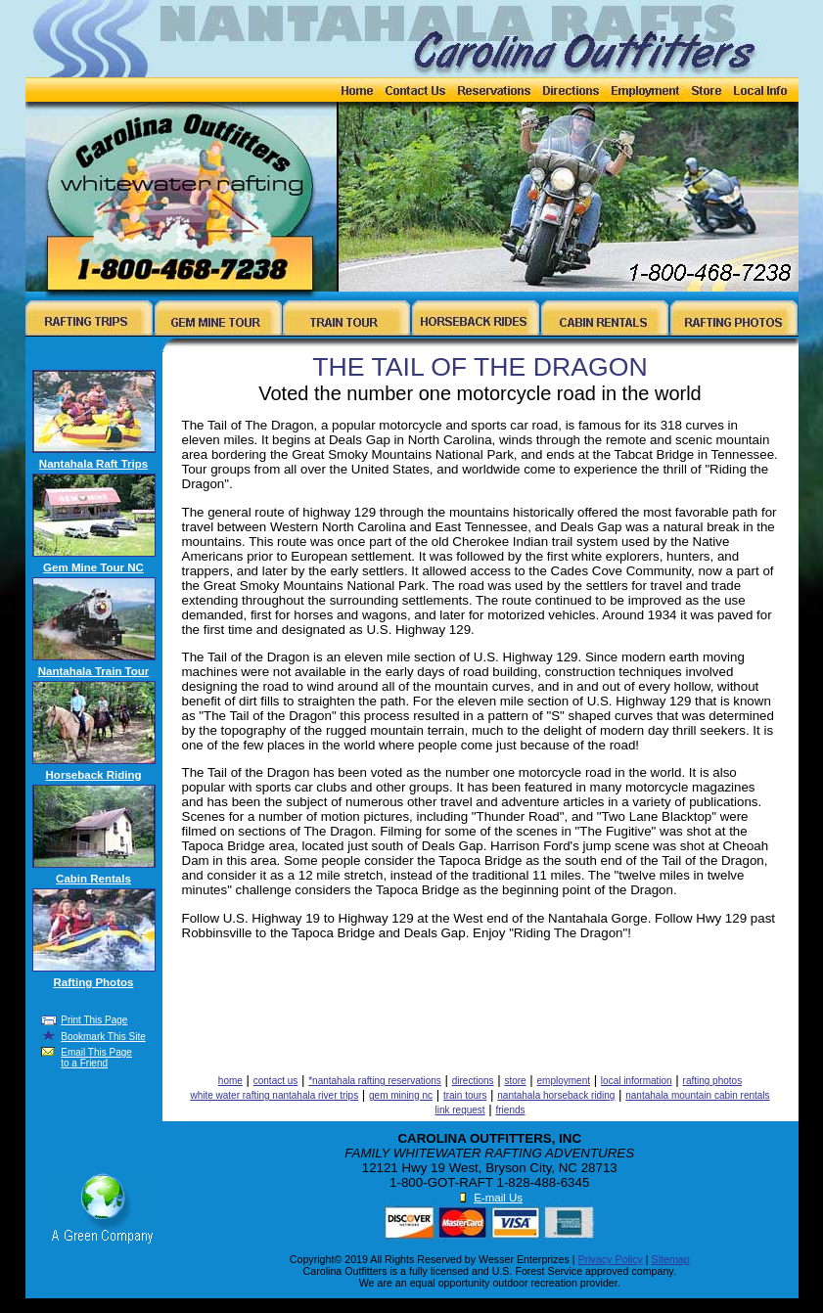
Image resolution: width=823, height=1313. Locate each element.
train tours (464, 1095)
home (230, 1080)
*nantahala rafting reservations (374, 1080)
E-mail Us (498, 1197)
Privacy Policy (610, 1259)
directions (473, 1080)
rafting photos (713, 1080)
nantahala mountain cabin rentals (697, 1095)
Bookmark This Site (103, 1036)
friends (511, 1110)
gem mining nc (401, 1095)
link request (459, 1110)
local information (636, 1080)
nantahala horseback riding (556, 1095)
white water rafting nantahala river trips (274, 1095)
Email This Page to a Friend (96, 1057)
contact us (275, 1080)
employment (563, 1080)
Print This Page (94, 1020)
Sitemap (671, 1259)
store (515, 1080)
